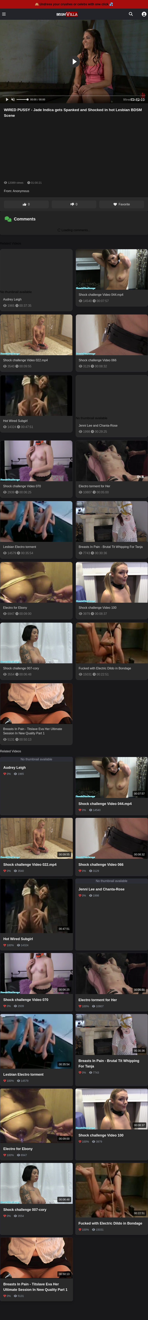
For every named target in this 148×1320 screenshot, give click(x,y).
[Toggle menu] (4, 14)
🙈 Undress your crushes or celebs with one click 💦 (74, 4)
